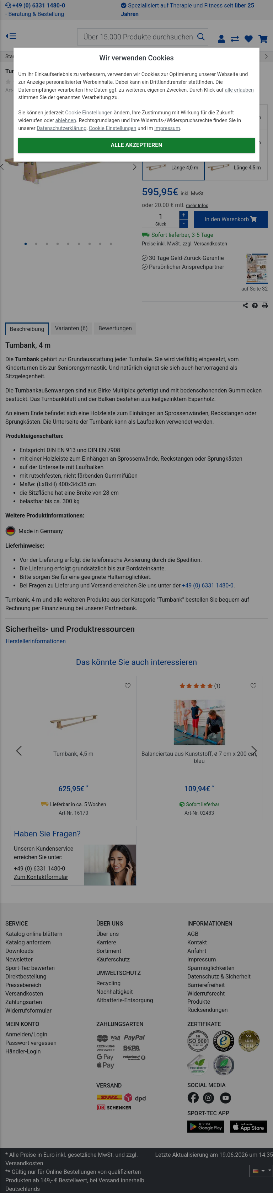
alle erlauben (239, 90)
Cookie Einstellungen (89, 113)
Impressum (167, 128)
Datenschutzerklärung (61, 128)
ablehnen (65, 121)
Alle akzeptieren (136, 145)
